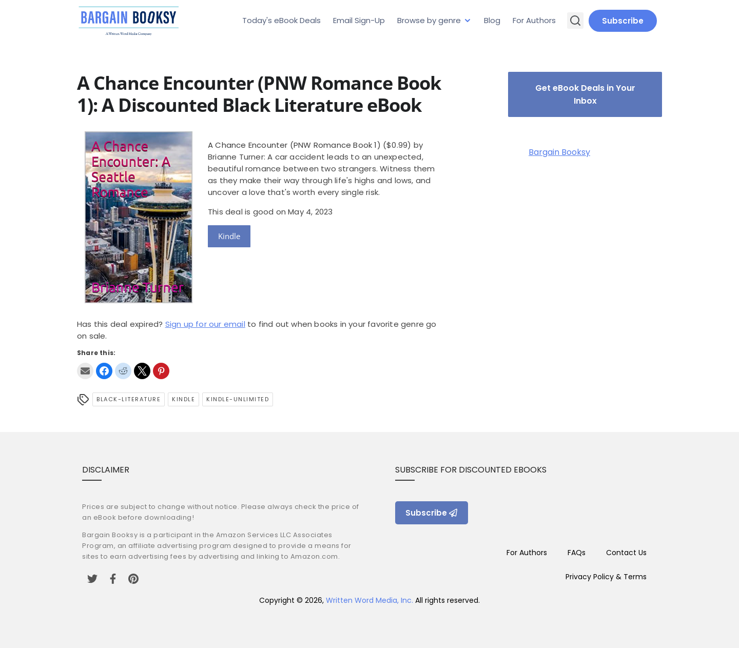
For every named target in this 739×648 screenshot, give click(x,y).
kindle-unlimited (237, 399)
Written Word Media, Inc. (369, 600)
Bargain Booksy (559, 152)
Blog (492, 20)
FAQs (577, 552)
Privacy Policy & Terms (606, 577)
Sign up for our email (205, 324)
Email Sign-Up (359, 20)
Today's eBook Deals (281, 20)
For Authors (534, 20)
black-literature (128, 399)
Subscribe (623, 20)
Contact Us (626, 552)
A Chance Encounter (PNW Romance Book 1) (294, 145)
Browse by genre (429, 20)
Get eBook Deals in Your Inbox (585, 94)
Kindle (229, 236)
